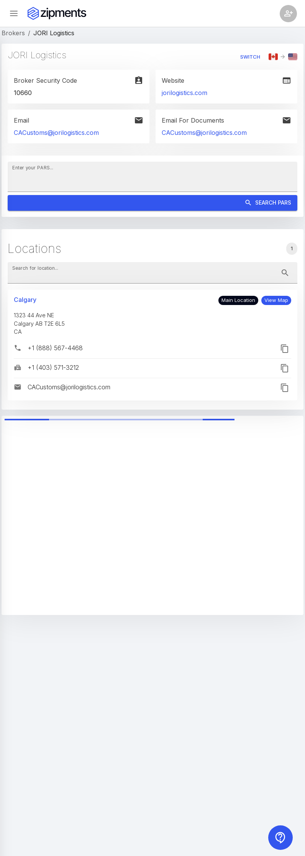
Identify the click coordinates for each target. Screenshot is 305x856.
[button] (276, 300)
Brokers (13, 33)
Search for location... (35, 268)
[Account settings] (288, 13)
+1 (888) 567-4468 (55, 348)
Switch (250, 57)
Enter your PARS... (32, 168)
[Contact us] (280, 837)
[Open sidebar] (13, 13)
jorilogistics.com (184, 93)
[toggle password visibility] (285, 272)
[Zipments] (57, 13)
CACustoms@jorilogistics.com (56, 132)
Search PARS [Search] (152, 203)
